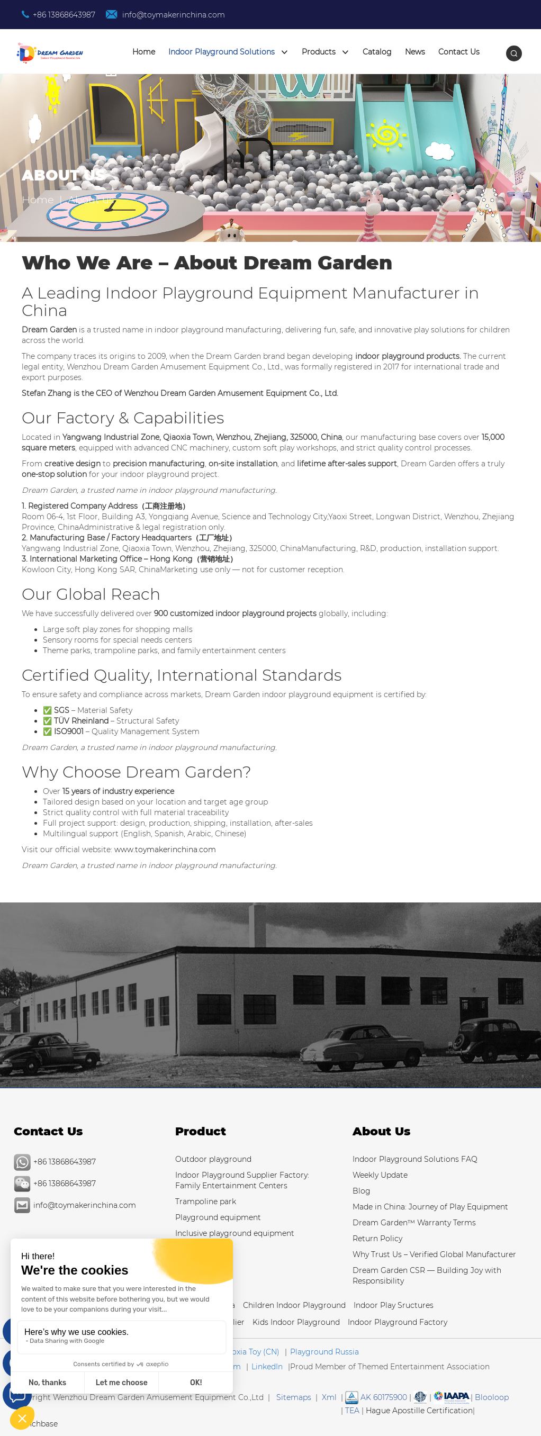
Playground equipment (218, 1217)
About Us (381, 1131)
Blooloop (492, 1397)
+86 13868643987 (64, 15)
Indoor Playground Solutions (228, 52)
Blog (362, 1191)
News (415, 52)
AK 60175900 (376, 1397)
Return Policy (377, 1238)
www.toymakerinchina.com (165, 849)
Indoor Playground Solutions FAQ (415, 1159)
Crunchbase (36, 1424)
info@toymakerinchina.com (172, 15)
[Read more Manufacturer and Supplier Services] (452, 1397)
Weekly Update (380, 1175)
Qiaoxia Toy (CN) (249, 1352)
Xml (329, 1397)
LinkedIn (267, 1366)
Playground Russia (324, 1352)
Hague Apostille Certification (419, 1410)
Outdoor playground (213, 1159)
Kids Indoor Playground (296, 1322)
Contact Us (459, 52)
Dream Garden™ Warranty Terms (414, 1222)
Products (325, 52)
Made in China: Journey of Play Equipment (430, 1207)
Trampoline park (205, 1201)
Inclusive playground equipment (234, 1233)
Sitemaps (293, 1397)
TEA (352, 1410)
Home (143, 52)
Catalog (377, 52)
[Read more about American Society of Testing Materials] (420, 1397)
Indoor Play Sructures (394, 1305)
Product (200, 1131)
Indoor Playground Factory (397, 1322)
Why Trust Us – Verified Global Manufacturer (434, 1254)
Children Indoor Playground (294, 1305)
